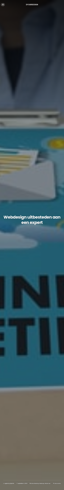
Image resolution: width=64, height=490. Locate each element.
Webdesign (43, 481)
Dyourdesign (32, 5)
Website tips (49, 481)
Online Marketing (35, 481)
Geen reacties (57, 484)
